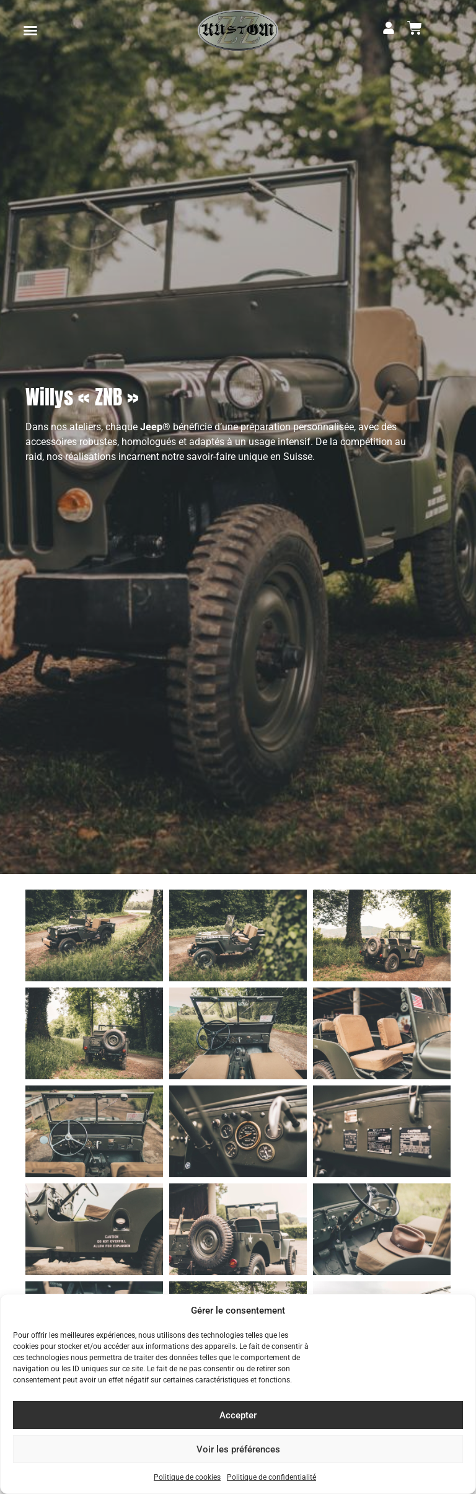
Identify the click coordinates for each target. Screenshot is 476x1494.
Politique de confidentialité (271, 1477)
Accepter (238, 1415)
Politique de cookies (187, 1477)
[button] (30, 30)
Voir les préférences (238, 1449)
